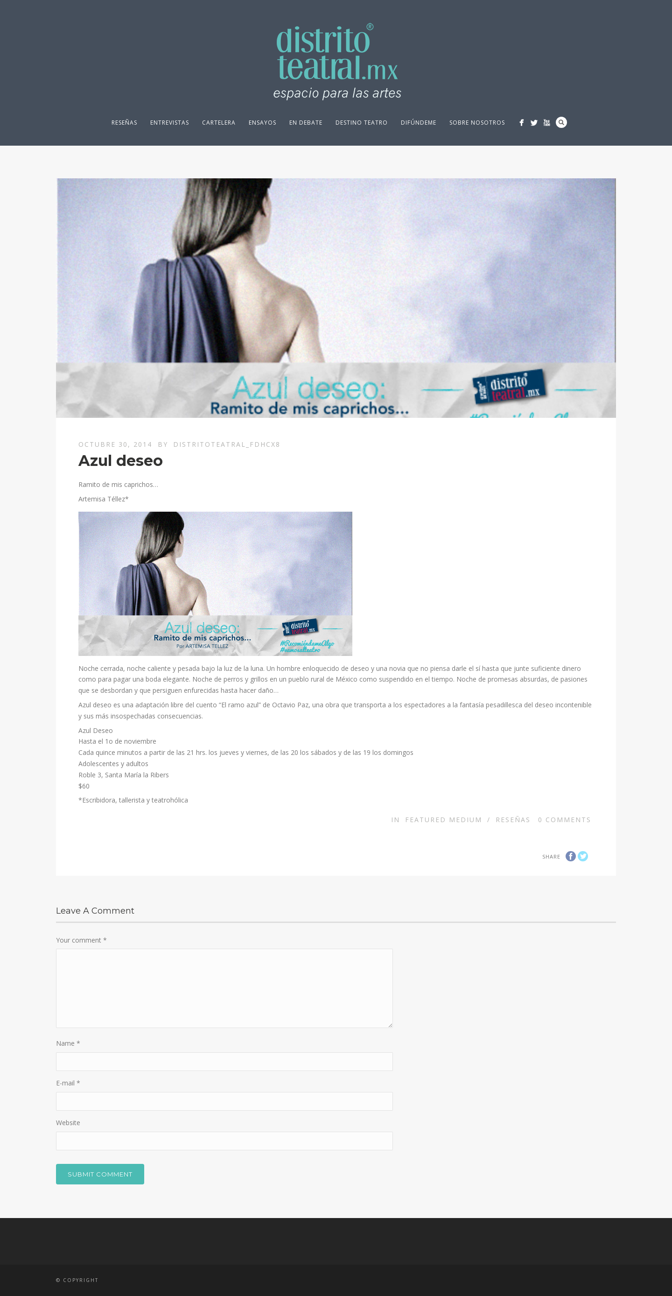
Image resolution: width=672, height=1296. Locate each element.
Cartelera (219, 123)
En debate (305, 123)
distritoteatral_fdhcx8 (226, 444)
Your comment (81, 940)
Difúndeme (418, 123)
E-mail (68, 1082)
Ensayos (262, 123)
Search (561, 122)
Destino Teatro (362, 123)
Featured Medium (443, 819)
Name (68, 1043)
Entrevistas (169, 123)
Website (68, 1122)
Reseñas (124, 123)
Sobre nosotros (477, 123)
